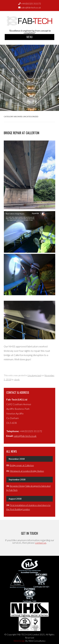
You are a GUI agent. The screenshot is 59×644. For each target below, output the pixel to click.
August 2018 (15, 498)
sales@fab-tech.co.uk (31, 7)
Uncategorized (34, 375)
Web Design (19, 640)
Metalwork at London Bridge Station (27, 471)
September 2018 (17, 479)
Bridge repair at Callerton (21, 132)
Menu (29, 37)
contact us (40, 542)
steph (17, 379)
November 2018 (17, 459)
